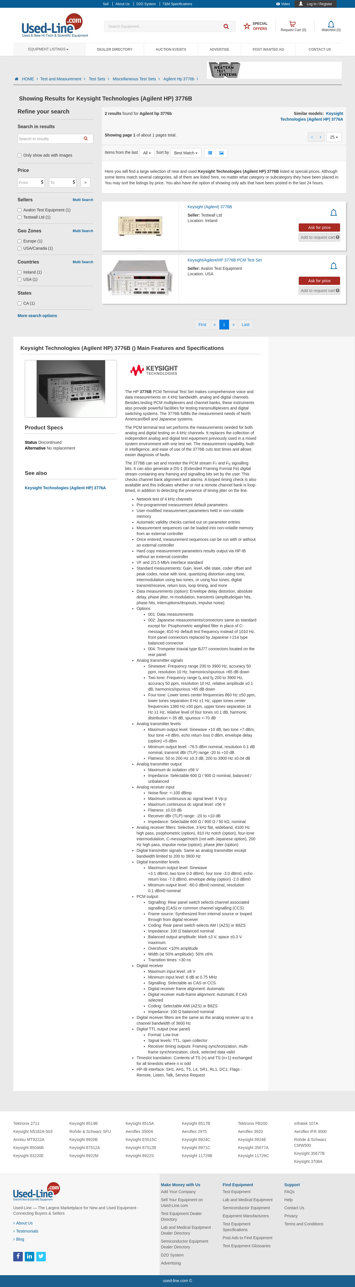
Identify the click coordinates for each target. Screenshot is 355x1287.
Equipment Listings (48, 49)
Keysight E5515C (141, 1139)
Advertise (219, 50)
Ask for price (319, 227)
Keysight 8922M (83, 1155)
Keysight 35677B (309, 1153)
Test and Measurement (63, 79)
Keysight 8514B (83, 1123)
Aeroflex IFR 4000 (310, 1131)
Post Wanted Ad (268, 50)
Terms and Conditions (303, 1224)
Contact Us (320, 50)
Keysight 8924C (196, 1139)
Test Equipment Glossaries (247, 1246)
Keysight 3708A (308, 1161)
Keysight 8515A (140, 1123)
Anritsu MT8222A (28, 1139)
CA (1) (26, 303)
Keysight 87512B (141, 1147)
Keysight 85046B (28, 1147)
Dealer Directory (114, 50)
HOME (30, 79)
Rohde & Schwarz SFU (90, 1131)
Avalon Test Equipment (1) (44, 210)
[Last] (245, 324)
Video (283, 4)
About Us (23, 1223)
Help (288, 1199)
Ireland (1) (30, 272)
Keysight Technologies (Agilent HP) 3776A (65, 488)
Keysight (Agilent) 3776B (210, 206)
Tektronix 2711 (26, 1123)
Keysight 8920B (83, 1139)
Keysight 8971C (196, 1147)
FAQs (289, 1191)
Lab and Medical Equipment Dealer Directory (186, 1230)
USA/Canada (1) (35, 248)
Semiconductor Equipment (246, 1208)
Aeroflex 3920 (250, 1131)
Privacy (291, 1216)
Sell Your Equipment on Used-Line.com (182, 1202)
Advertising (171, 1263)
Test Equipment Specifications (237, 1227)
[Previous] (215, 324)
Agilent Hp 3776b (180, 79)
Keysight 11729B (197, 1155)
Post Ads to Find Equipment (248, 1237)
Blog (18, 1239)
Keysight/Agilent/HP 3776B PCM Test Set (225, 260)
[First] (202, 324)
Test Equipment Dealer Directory (181, 1216)
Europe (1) (30, 241)
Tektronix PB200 (252, 1123)
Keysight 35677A (253, 1147)
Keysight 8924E (252, 1139)
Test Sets (99, 79)
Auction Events (171, 50)
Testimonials (25, 1231)
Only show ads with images (45, 155)
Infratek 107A (306, 1123)
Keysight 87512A (84, 1147)
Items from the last (121, 152)
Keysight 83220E (28, 1155)
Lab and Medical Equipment (248, 1199)
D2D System (172, 1255)
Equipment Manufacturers (246, 1216)
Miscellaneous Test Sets (137, 79)
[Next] (234, 324)
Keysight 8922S (140, 1155)
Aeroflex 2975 (194, 1131)
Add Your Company (178, 1191)
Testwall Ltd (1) (34, 217)
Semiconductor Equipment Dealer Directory (184, 1244)
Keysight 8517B (196, 1123)
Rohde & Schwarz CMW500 (310, 1142)
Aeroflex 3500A (139, 1131)
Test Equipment (237, 1191)
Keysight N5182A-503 (32, 1131)
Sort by (162, 152)
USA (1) (27, 279)
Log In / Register (319, 4)
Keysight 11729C (253, 1155)
